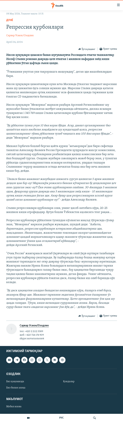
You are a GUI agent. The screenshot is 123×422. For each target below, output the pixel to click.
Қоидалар (69, 381)
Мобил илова (13, 406)
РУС (61, 418)
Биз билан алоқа (15, 387)
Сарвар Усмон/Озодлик (20, 35)
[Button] (86, 49)
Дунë (9, 20)
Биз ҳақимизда (15, 381)
